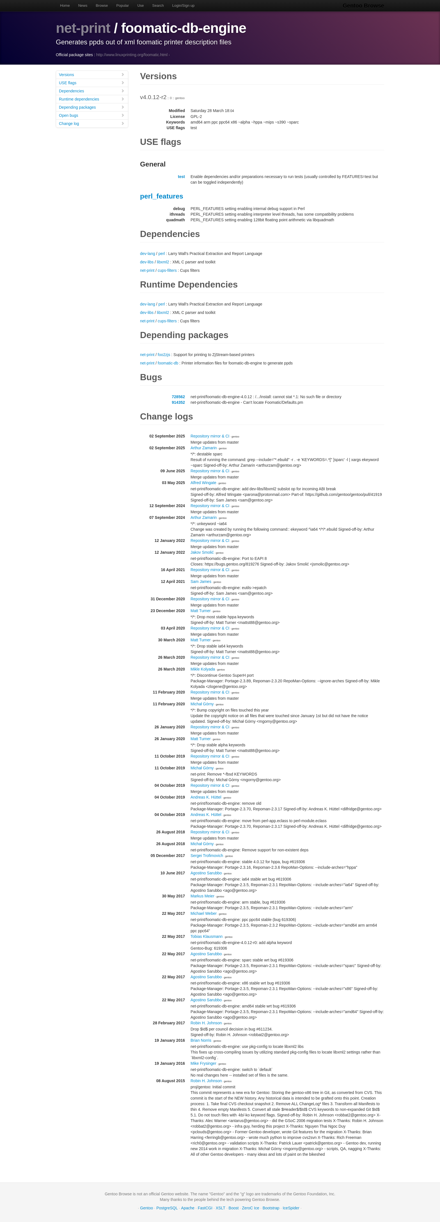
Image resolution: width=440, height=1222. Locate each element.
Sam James (201, 581)
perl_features (161, 196)
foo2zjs (164, 354)
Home (65, 5)
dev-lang (147, 253)
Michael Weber (204, 913)
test (181, 176)
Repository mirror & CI (210, 436)
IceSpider (291, 1208)
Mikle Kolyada (203, 669)
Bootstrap (271, 1208)
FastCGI (205, 1208)
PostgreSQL (167, 1208)
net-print (83, 28)
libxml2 (163, 262)
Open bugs (92, 115)
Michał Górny (202, 704)
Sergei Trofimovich (207, 855)
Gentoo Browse (363, 6)
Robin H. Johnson (206, 1023)
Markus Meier (202, 896)
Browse (102, 5)
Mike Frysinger (203, 1063)
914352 (178, 402)
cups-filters (167, 270)
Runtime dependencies (92, 99)
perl (161, 253)
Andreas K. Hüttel (206, 797)
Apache (187, 1208)
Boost (234, 1208)
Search (158, 5)
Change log (92, 123)
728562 (178, 397)
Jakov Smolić (202, 552)
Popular (122, 5)
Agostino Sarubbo (206, 873)
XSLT (220, 1208)
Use (140, 5)
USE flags (92, 82)
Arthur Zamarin (204, 448)
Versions (92, 74)
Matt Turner (201, 610)
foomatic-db (168, 363)
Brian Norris (201, 1040)
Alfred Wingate (203, 482)
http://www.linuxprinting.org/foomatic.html (132, 55)
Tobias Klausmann (207, 936)
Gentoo (146, 1208)
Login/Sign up (183, 5)
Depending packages (92, 107)
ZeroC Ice (250, 1208)
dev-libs (146, 262)
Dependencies (92, 90)
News (83, 5)
